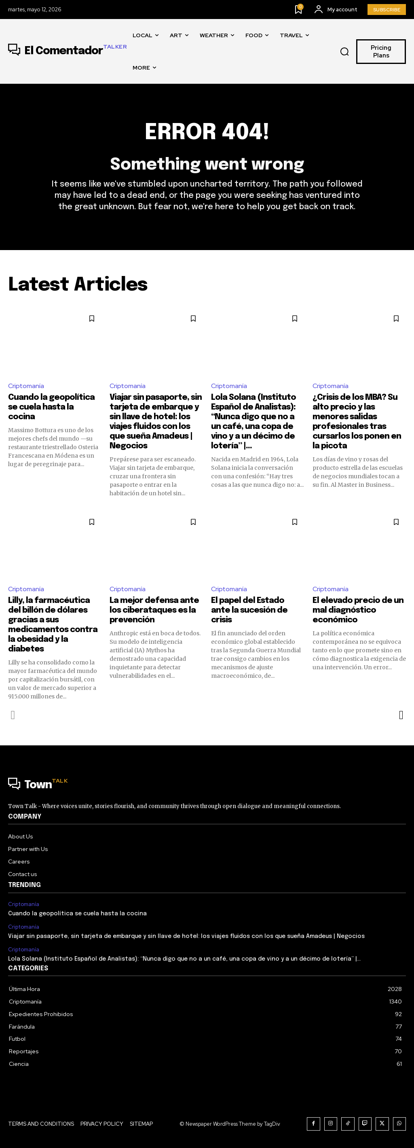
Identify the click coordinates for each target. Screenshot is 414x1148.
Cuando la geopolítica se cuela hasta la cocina (51, 407)
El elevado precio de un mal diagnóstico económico (358, 610)
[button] (345, 52)
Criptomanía (26, 386)
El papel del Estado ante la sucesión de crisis (249, 610)
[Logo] (67, 51)
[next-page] (401, 715)
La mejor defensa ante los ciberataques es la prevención (154, 610)
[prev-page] (13, 715)
